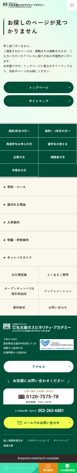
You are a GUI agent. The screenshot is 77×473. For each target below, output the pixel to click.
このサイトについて (38, 440)
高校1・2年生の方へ (57, 131)
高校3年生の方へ (19, 131)
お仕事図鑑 (19, 274)
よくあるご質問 (58, 274)
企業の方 (19, 157)
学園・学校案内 (18, 240)
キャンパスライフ (19, 257)
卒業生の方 (19, 170)
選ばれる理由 (16, 204)
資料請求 (19, 307)
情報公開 (8, 445)
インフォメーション (58, 291)
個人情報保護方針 (13, 440)
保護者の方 (58, 157)
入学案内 (13, 222)
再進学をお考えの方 (19, 144)
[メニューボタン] (72, 5)
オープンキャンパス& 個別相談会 (19, 291)
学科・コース (16, 187)
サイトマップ (60, 440)
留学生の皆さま (58, 144)
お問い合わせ (57, 307)
